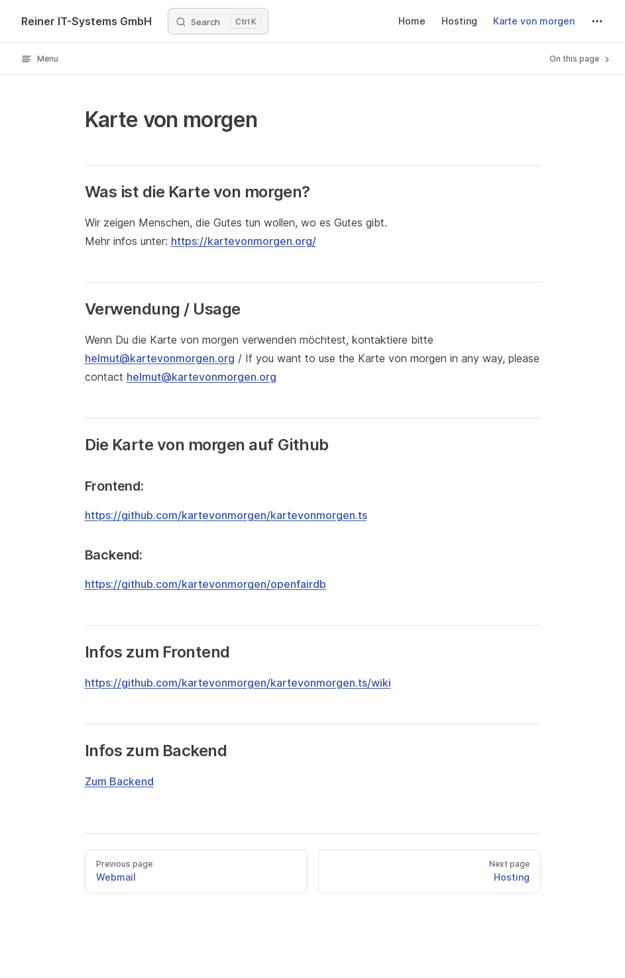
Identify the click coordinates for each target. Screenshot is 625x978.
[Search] (218, 21)
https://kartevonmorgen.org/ (243, 241)
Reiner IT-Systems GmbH (86, 21)
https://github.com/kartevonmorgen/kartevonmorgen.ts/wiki (238, 682)
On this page (580, 59)
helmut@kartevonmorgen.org (160, 358)
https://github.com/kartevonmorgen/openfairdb (205, 584)
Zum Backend (119, 781)
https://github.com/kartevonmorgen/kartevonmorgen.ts (226, 515)
